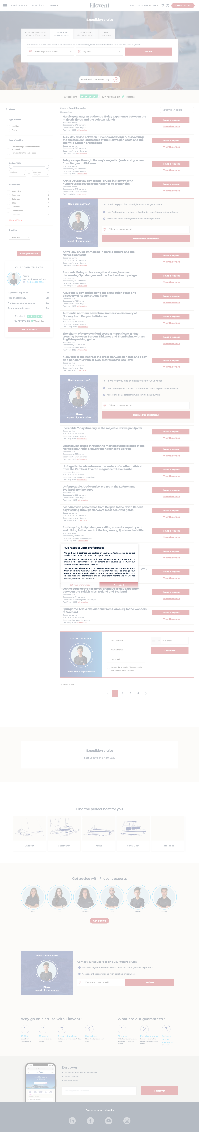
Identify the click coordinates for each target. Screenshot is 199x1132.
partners (83, 553)
